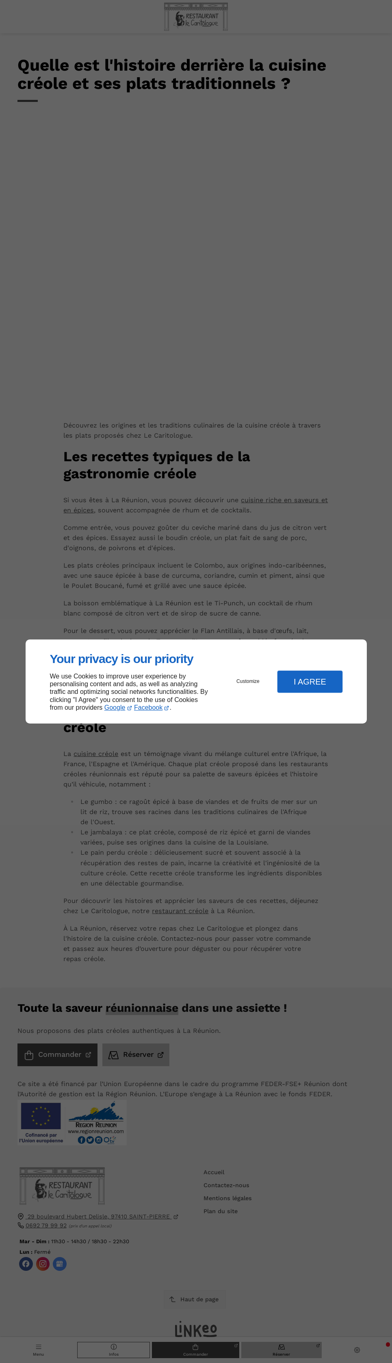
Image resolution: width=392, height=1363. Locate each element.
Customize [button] (248, 681)
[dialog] (196, 681)
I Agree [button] (310, 681)
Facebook (148, 707)
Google (115, 707)
